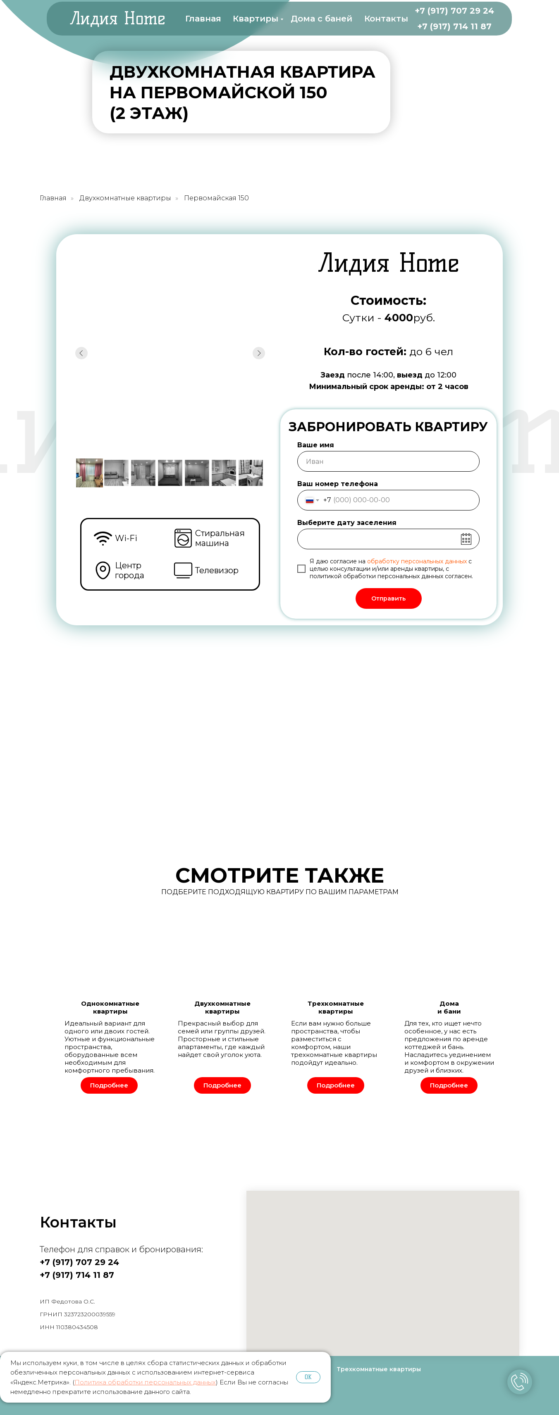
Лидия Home (117, 18)
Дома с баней (321, 19)
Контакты (386, 19)
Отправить (388, 598)
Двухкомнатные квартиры (125, 198)
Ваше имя (315, 445)
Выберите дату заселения (347, 523)
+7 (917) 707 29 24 (454, 11)
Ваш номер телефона (337, 484)
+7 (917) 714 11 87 (454, 26)
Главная (203, 19)
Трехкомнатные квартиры (379, 1369)
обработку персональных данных (417, 561)
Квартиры (255, 19)
